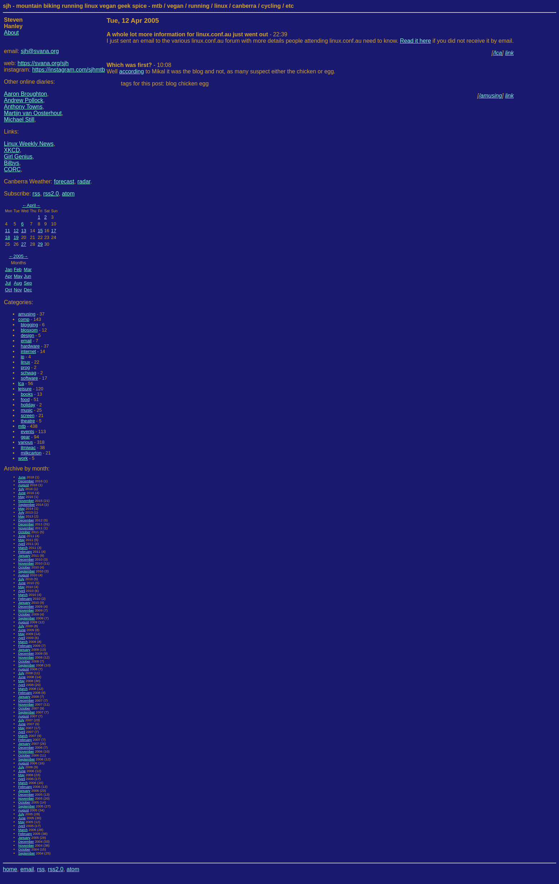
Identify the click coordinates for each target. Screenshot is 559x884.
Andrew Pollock (23, 100)
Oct (8, 289)
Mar (28, 269)
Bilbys (11, 163)
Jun (27, 276)
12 (16, 230)
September (26, 504)
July (21, 489)
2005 (19, 256)
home (10, 869)
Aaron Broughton (25, 94)
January (24, 555)
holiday (28, 404)
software (29, 378)
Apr (8, 276)
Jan (8, 269)
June (22, 477)
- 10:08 (139, 65)
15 (40, 230)
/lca (497, 53)
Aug (18, 283)
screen (27, 415)
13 (23, 230)
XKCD (12, 150)
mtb (22, 426)
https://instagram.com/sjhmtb (68, 70)
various (25, 442)
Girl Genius (18, 157)
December (26, 481)
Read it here (415, 41)
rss (36, 194)
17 (53, 230)
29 (40, 244)
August (23, 485)
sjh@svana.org (40, 51)
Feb (18, 269)
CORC (12, 169)
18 (7, 237)
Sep (28, 283)
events (27, 431)
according (131, 71)
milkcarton (31, 453)
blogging (29, 324)
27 (23, 244)
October (24, 532)
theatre (28, 420)
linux (25, 362)
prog (25, 367)
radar (83, 181)
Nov (18, 289)
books (27, 394)
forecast (64, 181)
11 (7, 230)
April (31, 205)
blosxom (29, 330)
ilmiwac (28, 447)
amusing (26, 314)
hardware (30, 346)
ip (22, 356)
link (509, 53)
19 (16, 237)
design (27, 335)
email (26, 340)
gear (25, 437)
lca (21, 383)
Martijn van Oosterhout (33, 113)
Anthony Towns (23, 107)
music (26, 410)
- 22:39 (197, 34)
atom (68, 194)
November (26, 501)
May (18, 276)
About (11, 33)
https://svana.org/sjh (42, 63)
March (23, 548)
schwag (28, 372)
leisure (25, 388)
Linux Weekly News (28, 144)
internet (28, 351)
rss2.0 (51, 194)
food (25, 399)
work (23, 458)
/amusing (490, 96)
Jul (8, 283)
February (25, 551)
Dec (28, 289)
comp (23, 319)
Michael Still (19, 119)
